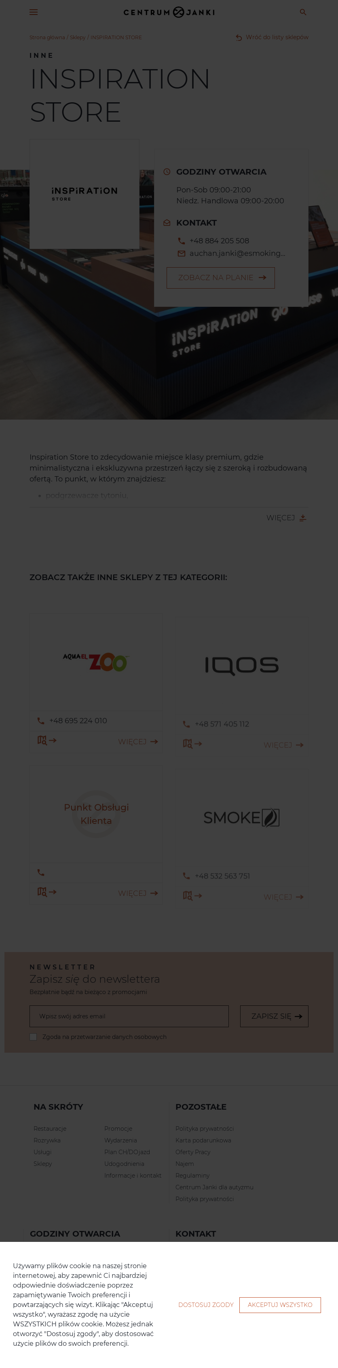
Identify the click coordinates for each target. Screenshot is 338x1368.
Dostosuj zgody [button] (206, 1305)
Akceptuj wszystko (280, 1305)
